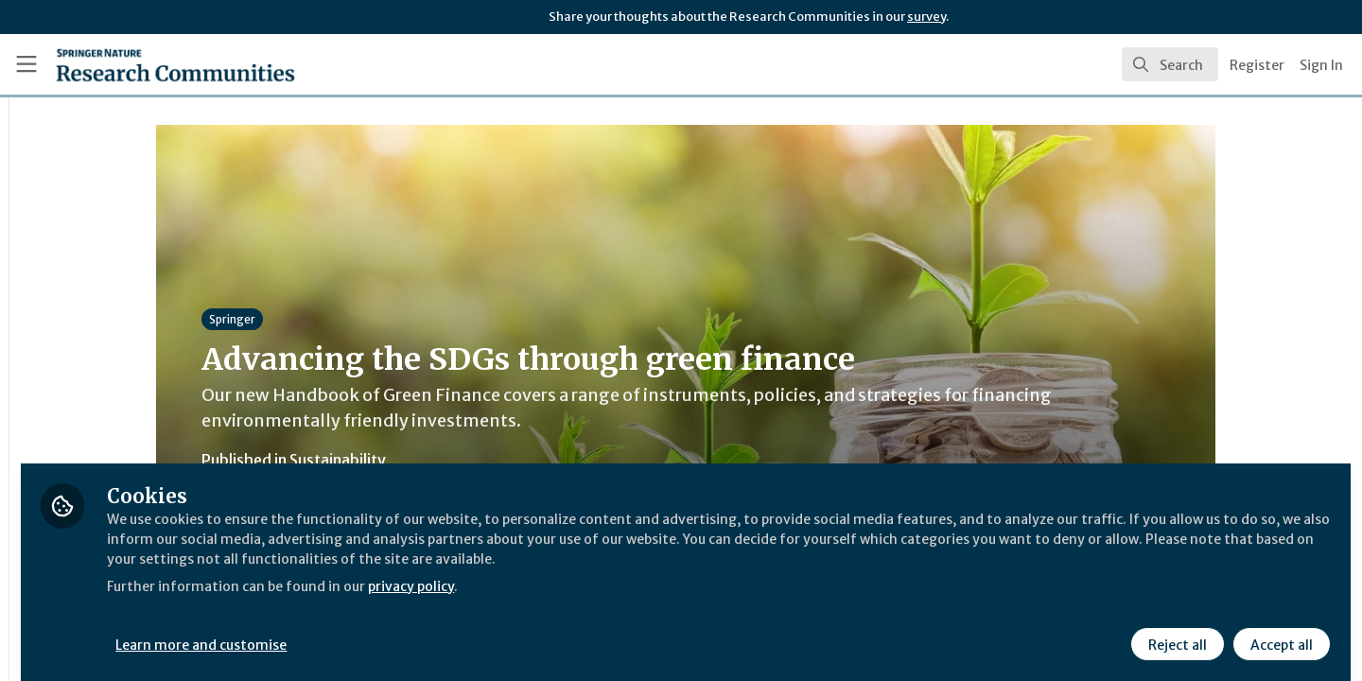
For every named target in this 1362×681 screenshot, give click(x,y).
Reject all (1174, 630)
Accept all (1279, 630)
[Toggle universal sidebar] (26, 64)
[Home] (150, 64)
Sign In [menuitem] (1321, 65)
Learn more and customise (436, 630)
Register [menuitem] (1257, 65)
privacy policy (674, 594)
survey (926, 17)
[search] (1170, 64)
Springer (348, 319)
